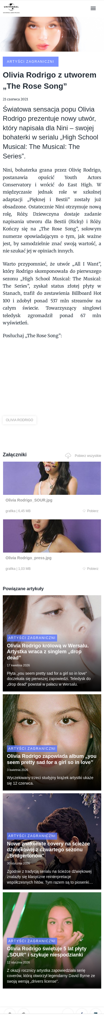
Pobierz (90, 511)
